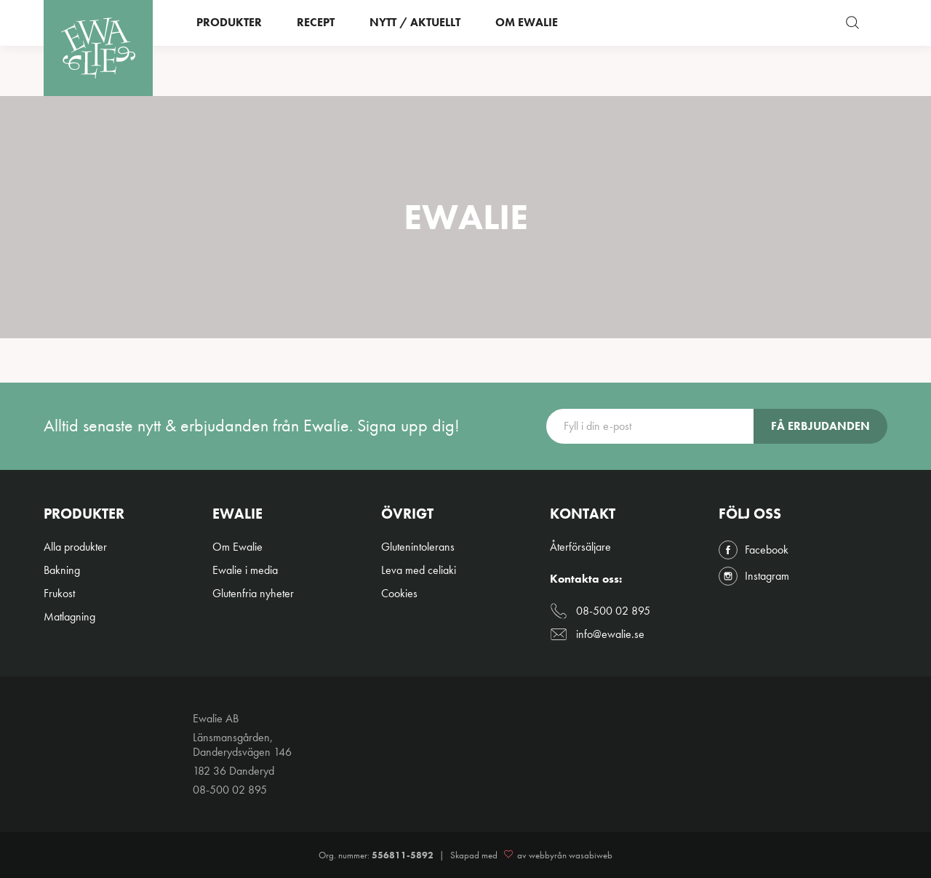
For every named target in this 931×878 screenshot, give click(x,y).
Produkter (229, 47)
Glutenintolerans (418, 546)
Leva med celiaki (418, 570)
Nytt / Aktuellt (414, 47)
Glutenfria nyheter (253, 593)
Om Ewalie (526, 47)
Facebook (753, 550)
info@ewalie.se (597, 634)
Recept (316, 47)
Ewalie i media (245, 570)
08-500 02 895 (600, 611)
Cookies (399, 593)
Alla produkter (75, 546)
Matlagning (69, 616)
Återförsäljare (580, 546)
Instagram (754, 576)
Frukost (59, 593)
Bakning (62, 570)
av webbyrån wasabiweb (556, 855)
